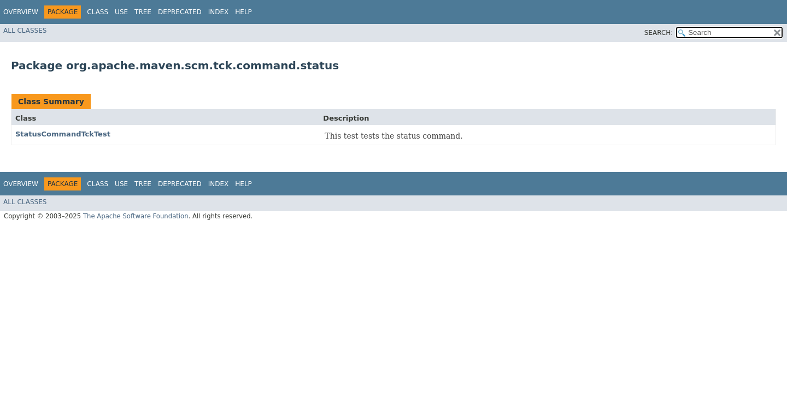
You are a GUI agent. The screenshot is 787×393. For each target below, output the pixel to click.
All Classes (24, 30)
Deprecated (180, 12)
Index (218, 12)
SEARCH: (658, 33)
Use (121, 12)
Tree (142, 12)
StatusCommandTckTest (62, 134)
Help (243, 12)
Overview (20, 12)
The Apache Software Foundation (136, 216)
